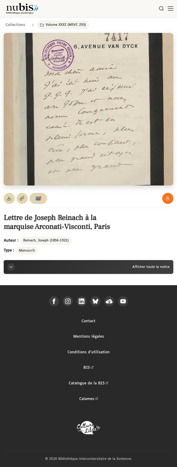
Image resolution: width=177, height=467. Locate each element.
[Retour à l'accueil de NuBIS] (22, 8)
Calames (88, 399)
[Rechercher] (161, 8)
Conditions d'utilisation (89, 352)
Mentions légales (88, 337)
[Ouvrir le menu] (170, 8)
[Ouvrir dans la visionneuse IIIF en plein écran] (88, 109)
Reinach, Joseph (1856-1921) (46, 240)
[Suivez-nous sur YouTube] (123, 301)
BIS (88, 368)
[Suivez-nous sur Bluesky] (95, 301)
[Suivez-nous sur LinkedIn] (82, 301)
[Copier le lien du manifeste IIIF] (38, 198)
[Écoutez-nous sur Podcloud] (109, 301)
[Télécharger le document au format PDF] (9, 198)
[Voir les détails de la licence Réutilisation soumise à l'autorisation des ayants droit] (167, 198)
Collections (15, 25)
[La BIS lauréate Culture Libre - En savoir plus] (88, 428)
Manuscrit (27, 250)
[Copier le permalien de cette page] (22, 198)
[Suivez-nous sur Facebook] (54, 301)
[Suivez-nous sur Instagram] (68, 301)
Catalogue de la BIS (88, 383)
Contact (88, 321)
